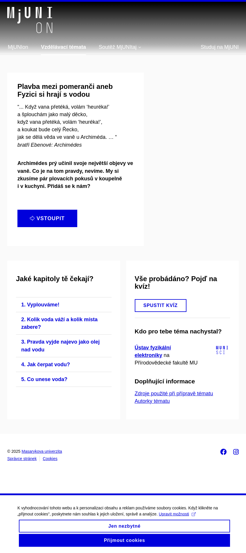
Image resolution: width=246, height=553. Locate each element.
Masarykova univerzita (41, 451)
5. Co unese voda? (44, 379)
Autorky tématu (152, 401)
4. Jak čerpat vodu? (45, 364)
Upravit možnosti (177, 518)
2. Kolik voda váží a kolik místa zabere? (59, 323)
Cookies (50, 458)
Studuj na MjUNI (220, 47)
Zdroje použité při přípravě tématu (174, 393)
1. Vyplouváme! (40, 305)
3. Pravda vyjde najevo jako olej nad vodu (60, 345)
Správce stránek (22, 458)
